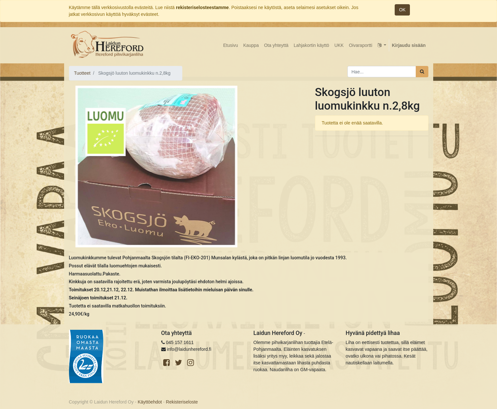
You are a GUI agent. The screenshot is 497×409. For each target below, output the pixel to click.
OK (402, 9)
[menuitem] (230, 45)
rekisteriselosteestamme (202, 7)
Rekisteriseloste (182, 401)
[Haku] (422, 71)
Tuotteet (82, 73)
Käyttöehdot (150, 401)
